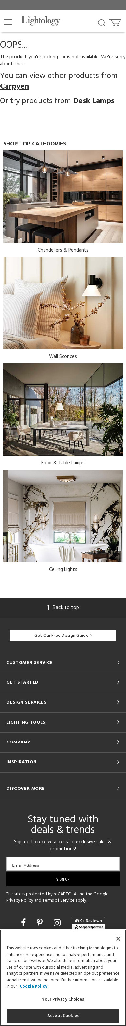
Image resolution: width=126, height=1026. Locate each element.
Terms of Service (58, 900)
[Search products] (101, 22)
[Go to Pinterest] (40, 923)
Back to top (63, 608)
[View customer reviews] (88, 923)
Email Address (25, 865)
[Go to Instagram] (58, 923)
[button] (8, 21)
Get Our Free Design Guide (63, 635)
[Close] (118, 938)
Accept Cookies (63, 1015)
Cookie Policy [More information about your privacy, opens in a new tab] (33, 986)
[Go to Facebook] (24, 923)
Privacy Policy (19, 900)
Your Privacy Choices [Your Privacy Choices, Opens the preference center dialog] (63, 999)
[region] (63, 977)
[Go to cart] (116, 21)
